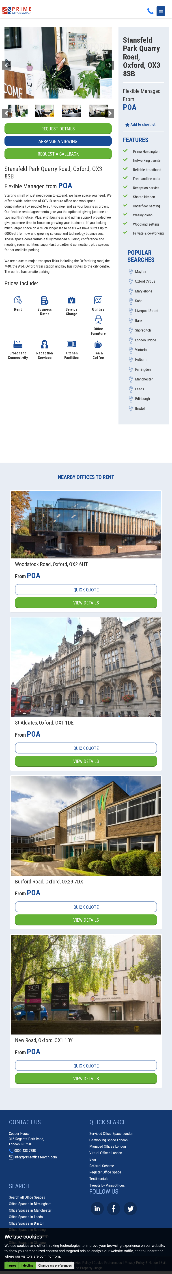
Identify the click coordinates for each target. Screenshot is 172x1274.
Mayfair (140, 271)
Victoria (141, 350)
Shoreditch (143, 330)
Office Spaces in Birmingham (30, 1204)
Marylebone (143, 291)
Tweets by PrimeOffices (107, 1185)
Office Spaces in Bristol (26, 1223)
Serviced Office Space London (111, 1133)
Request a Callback (58, 154)
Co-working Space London (108, 1140)
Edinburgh (142, 399)
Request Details (58, 129)
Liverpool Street (146, 311)
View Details (86, 603)
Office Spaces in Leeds (26, 1217)
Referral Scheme (101, 1166)
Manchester (144, 379)
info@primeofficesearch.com (35, 1157)
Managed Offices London (107, 1146)
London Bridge (145, 340)
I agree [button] (11, 1265)
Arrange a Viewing (58, 141)
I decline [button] (27, 1265)
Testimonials (98, 1179)
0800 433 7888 (25, 1151)
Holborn (140, 360)
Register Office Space (105, 1172)
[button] (12, 63)
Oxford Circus (145, 281)
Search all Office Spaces (27, 1197)
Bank (138, 320)
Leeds (139, 389)
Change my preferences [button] (55, 1265)
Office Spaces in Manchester (30, 1210)
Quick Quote (86, 590)
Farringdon (143, 369)
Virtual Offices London (105, 1153)
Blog (92, 1159)
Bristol (140, 408)
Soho (138, 301)
